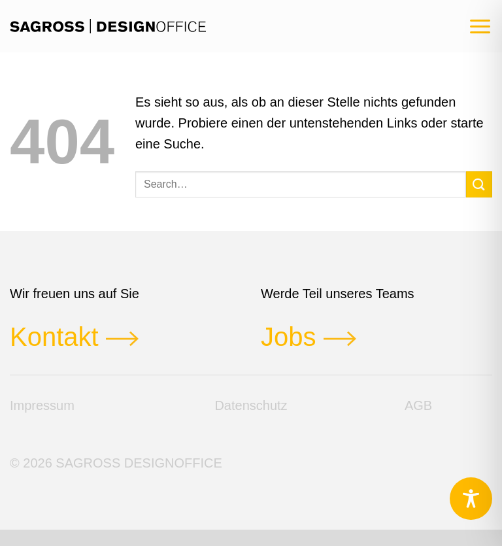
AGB (418, 405)
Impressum (42, 405)
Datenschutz (250, 405)
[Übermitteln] (479, 184)
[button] (480, 26)
